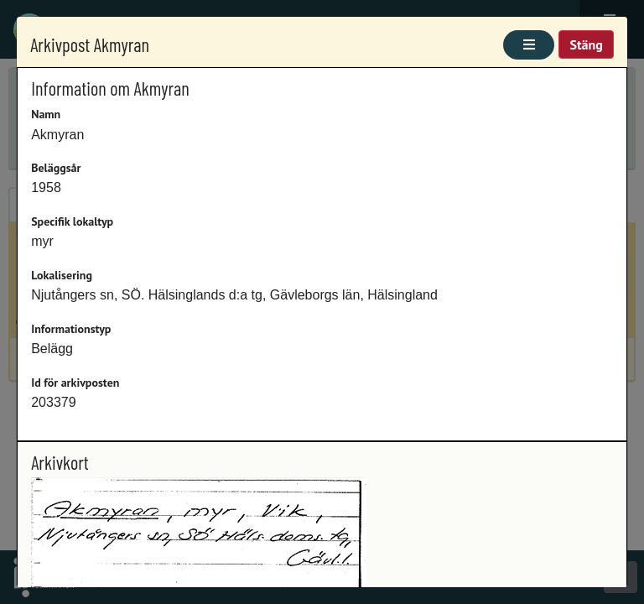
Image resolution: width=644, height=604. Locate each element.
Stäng (585, 44)
